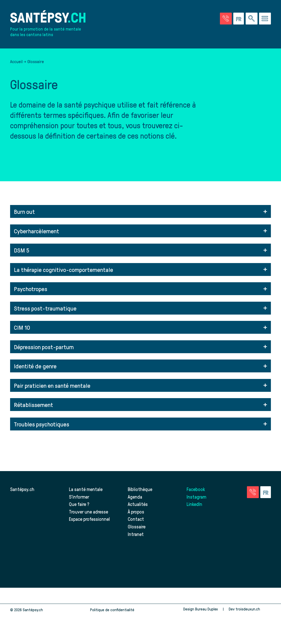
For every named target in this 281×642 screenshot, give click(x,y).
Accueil (16, 61)
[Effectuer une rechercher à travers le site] (252, 18)
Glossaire (136, 526)
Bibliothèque (140, 489)
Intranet (136, 534)
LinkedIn (194, 504)
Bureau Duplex (206, 608)
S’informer (79, 497)
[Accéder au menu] (265, 18)
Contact (136, 519)
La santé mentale (86, 489)
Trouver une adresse (88, 511)
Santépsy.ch (22, 489)
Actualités (138, 504)
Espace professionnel (89, 519)
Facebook (196, 489)
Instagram (196, 497)
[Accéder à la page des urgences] (226, 18)
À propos (136, 511)
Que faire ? (79, 504)
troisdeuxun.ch (253, 608)
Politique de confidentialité (112, 609)
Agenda (135, 497)
